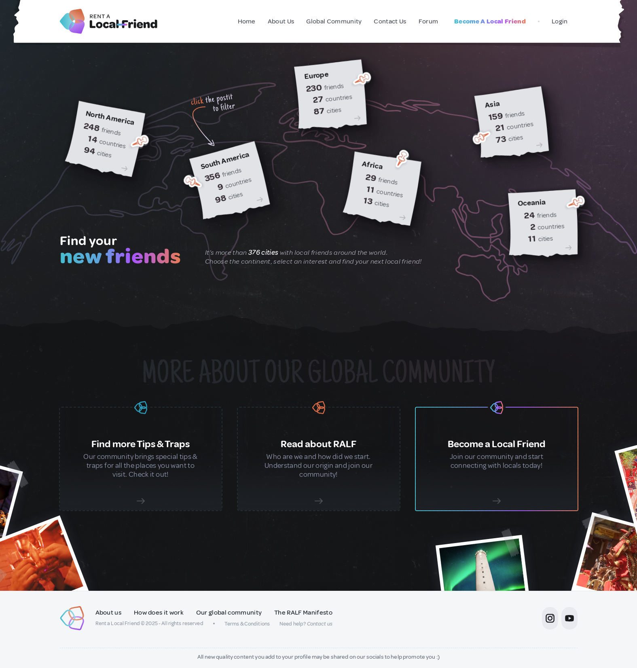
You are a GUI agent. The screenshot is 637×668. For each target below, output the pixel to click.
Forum (428, 21)
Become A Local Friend (490, 21)
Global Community (334, 21)
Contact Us (390, 21)
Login (560, 21)
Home (247, 21)
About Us (281, 21)
